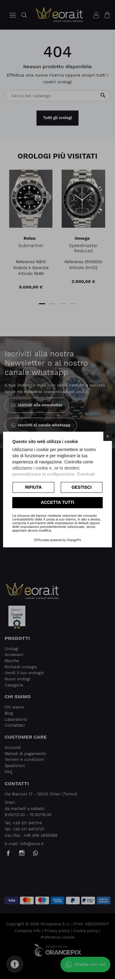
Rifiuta (33, 487)
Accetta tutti (57, 502)
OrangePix (74, 540)
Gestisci (81, 487)
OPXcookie (41, 540)
